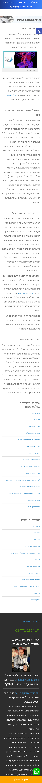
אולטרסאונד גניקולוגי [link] (33, 433)
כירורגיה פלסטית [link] (34, 573)
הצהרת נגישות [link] (31, 621)
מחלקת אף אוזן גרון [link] (33, 566)
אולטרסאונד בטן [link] (34, 426)
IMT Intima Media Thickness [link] (30, 466)
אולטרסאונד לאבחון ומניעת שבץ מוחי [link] (27, 487)
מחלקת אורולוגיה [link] (34, 600)
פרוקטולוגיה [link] (36, 560)
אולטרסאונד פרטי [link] (26, 293)
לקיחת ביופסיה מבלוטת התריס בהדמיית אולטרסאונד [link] (22, 480)
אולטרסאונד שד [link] (35, 413)
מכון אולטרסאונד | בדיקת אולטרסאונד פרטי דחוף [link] (23, 553)
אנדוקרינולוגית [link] (35, 526)
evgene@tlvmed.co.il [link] (27, 679)
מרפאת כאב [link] (36, 593)
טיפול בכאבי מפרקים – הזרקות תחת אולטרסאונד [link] (23, 493)
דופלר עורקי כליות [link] (34, 507)
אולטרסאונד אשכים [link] (33, 446)
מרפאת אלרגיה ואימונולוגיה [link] (31, 580)
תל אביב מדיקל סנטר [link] (27, 693)
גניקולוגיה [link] (37, 539)
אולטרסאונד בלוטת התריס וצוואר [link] (29, 440)
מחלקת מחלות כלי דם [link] (32, 546)
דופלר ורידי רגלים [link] (34, 453)
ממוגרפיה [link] (37, 420)
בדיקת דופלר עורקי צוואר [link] (31, 460)
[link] (39, 31)
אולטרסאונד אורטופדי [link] (33, 473)
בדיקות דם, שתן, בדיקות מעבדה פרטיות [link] (27, 586)
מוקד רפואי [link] (36, 533)
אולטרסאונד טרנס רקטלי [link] (31, 500)
